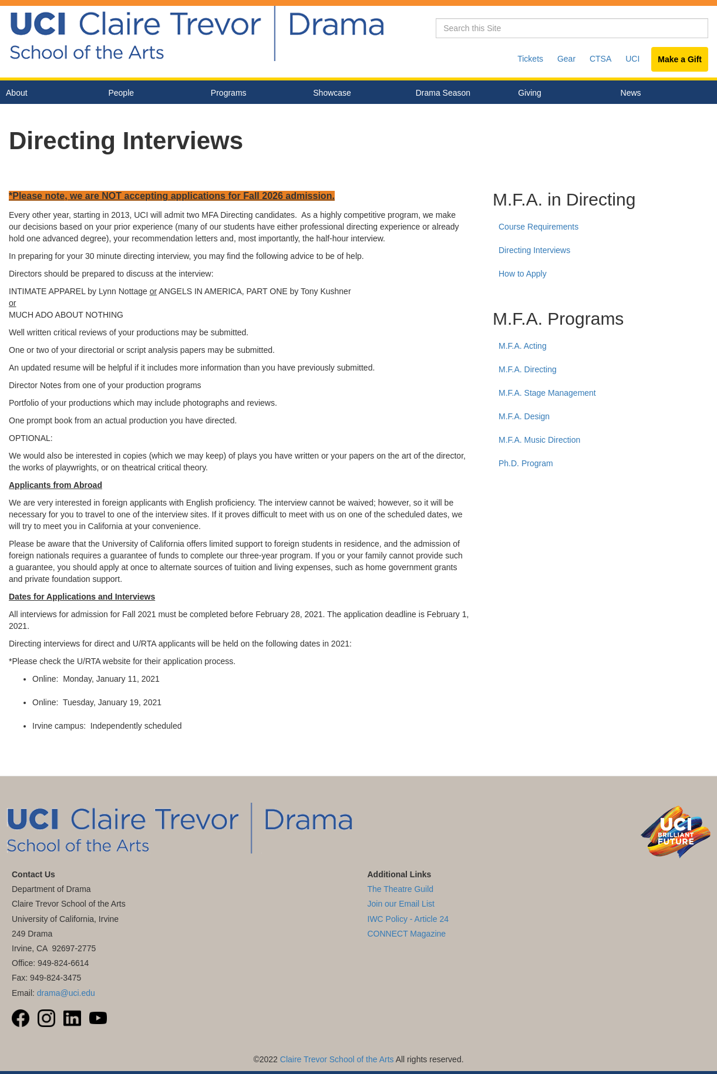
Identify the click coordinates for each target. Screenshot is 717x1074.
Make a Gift (680, 59)
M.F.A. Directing (528, 369)
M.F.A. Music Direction (539, 440)
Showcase (355, 93)
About (48, 93)
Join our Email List (401, 903)
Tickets (530, 58)
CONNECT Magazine (407, 933)
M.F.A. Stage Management (547, 393)
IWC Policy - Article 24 (408, 919)
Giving (529, 92)
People (150, 93)
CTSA (600, 58)
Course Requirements (538, 226)
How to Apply (523, 273)
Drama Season (458, 93)
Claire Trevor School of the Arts (337, 1059)
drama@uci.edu (66, 993)
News (631, 92)
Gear (566, 58)
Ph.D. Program (526, 463)
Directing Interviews (534, 250)
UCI (632, 58)
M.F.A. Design (524, 416)
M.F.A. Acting (523, 346)
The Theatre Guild (401, 889)
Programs (253, 93)
